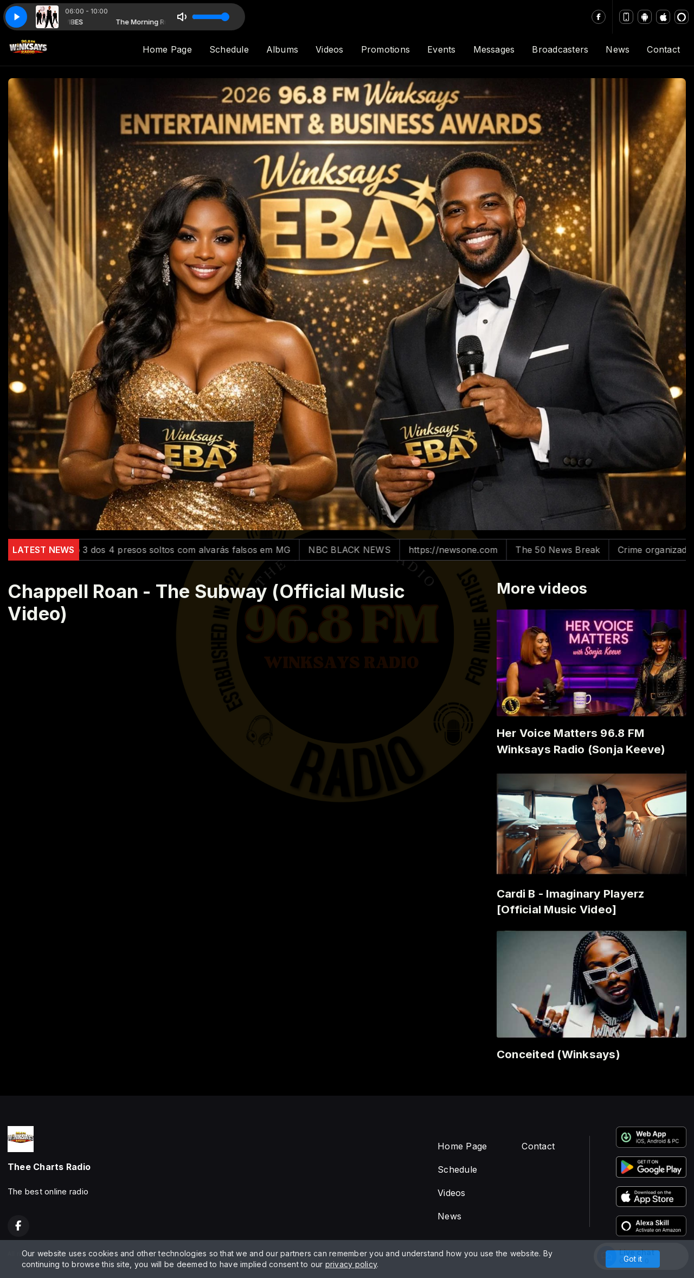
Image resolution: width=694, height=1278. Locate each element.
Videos (329, 49)
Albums (282, 49)
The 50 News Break (573, 549)
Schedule (229, 49)
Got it (633, 1258)
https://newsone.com (469, 549)
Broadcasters (560, 49)
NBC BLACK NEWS (365, 549)
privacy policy (351, 1264)
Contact (663, 49)
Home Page (167, 49)
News (617, 49)
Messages (494, 49)
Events (441, 49)
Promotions (385, 49)
